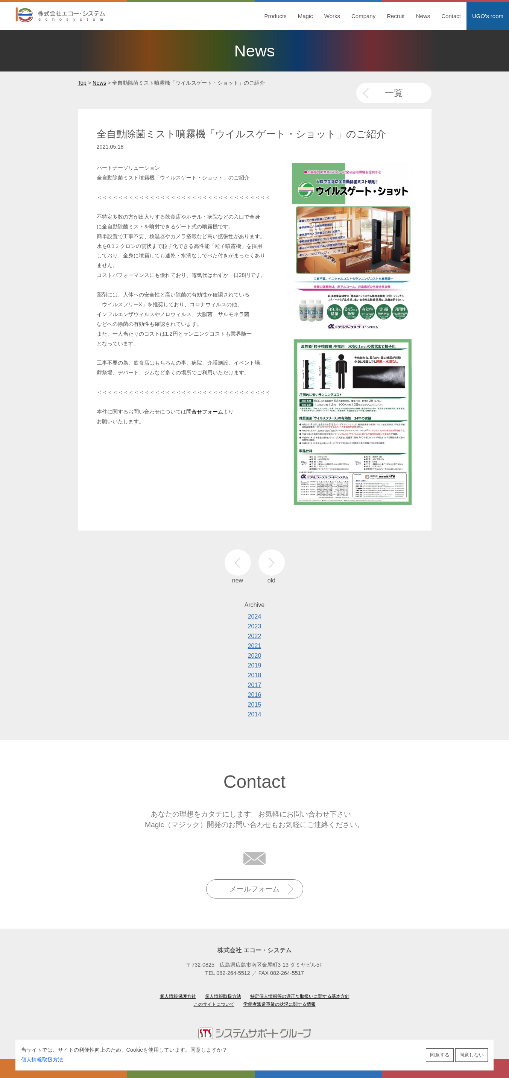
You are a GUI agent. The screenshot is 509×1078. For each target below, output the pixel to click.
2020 (254, 655)
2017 (254, 685)
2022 (254, 636)
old (271, 562)
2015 (254, 704)
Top (82, 83)
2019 (254, 665)
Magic (305, 16)
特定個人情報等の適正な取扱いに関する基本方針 (299, 996)
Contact (451, 16)
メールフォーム (254, 889)
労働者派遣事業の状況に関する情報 (279, 1004)
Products (275, 16)
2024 (254, 616)
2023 (254, 626)
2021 (254, 646)
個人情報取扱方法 (42, 1060)
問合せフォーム (204, 412)
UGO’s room (487, 16)
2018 (254, 675)
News (423, 16)
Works (332, 16)
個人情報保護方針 (178, 996)
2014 (254, 714)
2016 (254, 695)
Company (363, 16)
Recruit (396, 16)
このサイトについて (214, 1004)
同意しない (471, 1055)
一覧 (394, 93)
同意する (440, 1055)
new (238, 562)
